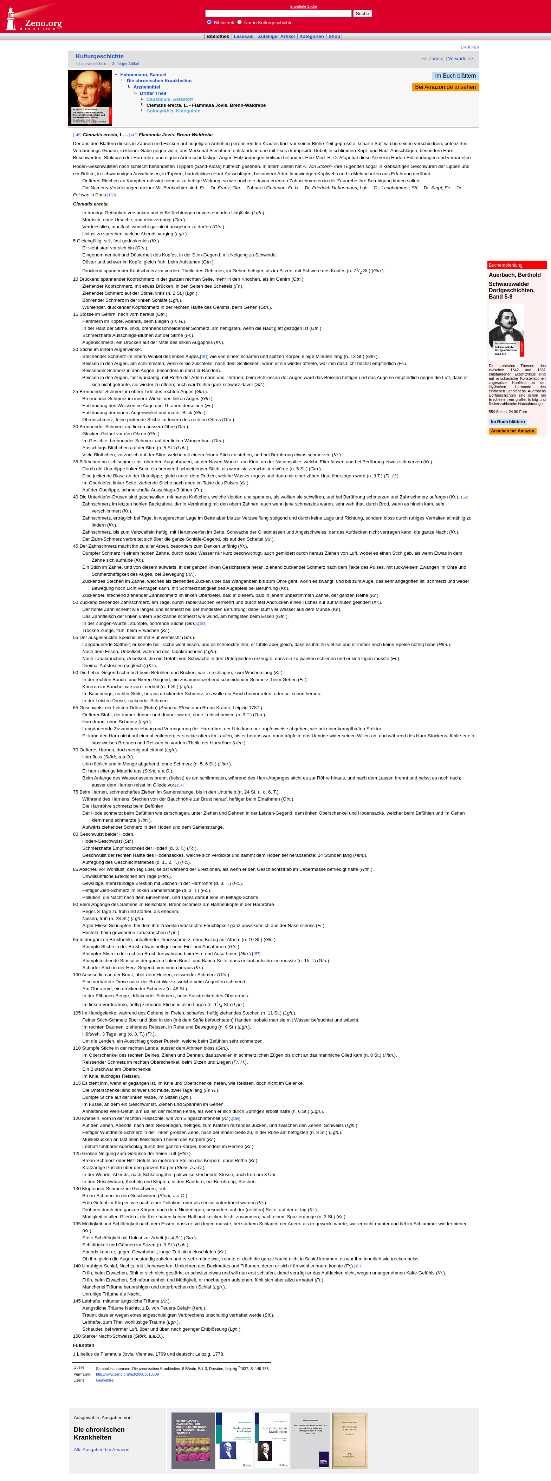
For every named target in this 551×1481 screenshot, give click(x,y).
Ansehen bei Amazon (512, 431)
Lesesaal (243, 36)
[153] (202, 623)
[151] (204, 356)
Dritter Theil (153, 93)
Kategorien (311, 36)
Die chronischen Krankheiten (159, 80)
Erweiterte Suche (303, 6)
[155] (256, 954)
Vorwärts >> (460, 58)
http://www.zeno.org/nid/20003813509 (127, 1374)
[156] (236, 1118)
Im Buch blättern (455, 76)
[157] (358, 1266)
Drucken (470, 47)
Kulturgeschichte (100, 56)
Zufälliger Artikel (276, 36)
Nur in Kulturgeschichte (265, 22)
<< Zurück (432, 58)
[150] (111, 195)
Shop (334, 36)
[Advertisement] (518, 16)
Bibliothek (220, 22)
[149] (77, 135)
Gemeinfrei (105, 1380)
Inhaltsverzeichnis (91, 63)
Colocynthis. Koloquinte (173, 110)
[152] (463, 497)
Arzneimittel (147, 87)
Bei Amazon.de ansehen (445, 87)
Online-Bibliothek (33, 16)
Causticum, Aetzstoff (170, 99)
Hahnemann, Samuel (143, 74)
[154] (179, 785)
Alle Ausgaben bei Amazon (102, 1449)
